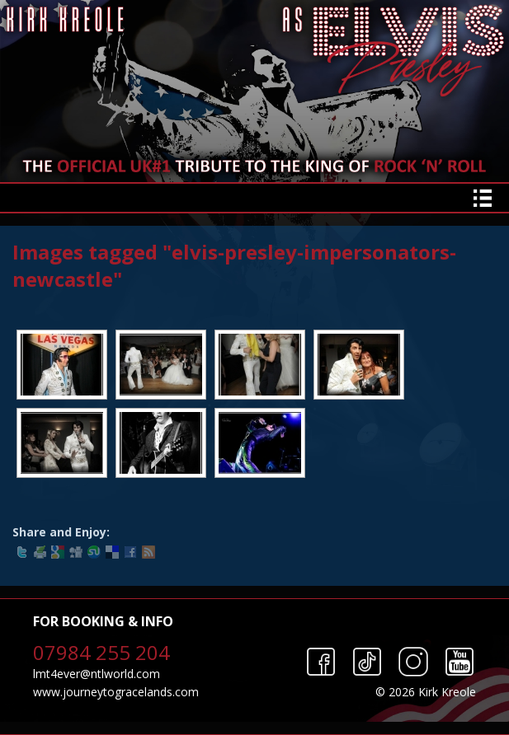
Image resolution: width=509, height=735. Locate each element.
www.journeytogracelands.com (116, 692)
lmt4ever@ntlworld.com (96, 673)
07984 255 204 (101, 652)
